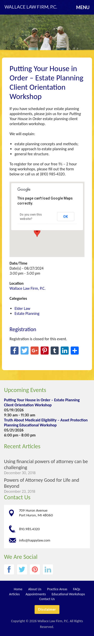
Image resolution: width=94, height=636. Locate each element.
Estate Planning (27, 313)
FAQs (76, 589)
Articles (14, 594)
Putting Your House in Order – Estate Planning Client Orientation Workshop (42, 402)
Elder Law (22, 308)
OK (65, 217)
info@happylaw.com (34, 540)
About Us (34, 589)
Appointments (36, 594)
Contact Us (17, 497)
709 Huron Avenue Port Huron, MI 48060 (36, 512)
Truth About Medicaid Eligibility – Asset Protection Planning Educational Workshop (46, 422)
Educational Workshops (68, 594)
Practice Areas (57, 589)
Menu (82, 7)
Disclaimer (47, 609)
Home (18, 589)
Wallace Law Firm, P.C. (28, 288)
